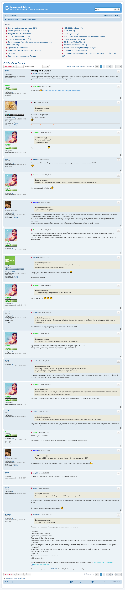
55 (12, 316)
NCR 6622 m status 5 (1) (73, 28)
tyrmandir (7, 312)
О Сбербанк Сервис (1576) (19, 36)
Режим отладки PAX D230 (74, 39)
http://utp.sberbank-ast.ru (42, 565)
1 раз (15, 322)
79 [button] (117, 67)
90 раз (16, 277)
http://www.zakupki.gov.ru (103, 562)
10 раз (16, 217)
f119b (6, 111)
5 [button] (112, 67)
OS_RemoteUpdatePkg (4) (74, 42)
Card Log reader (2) (71, 34)
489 (13, 438)
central (7, 266)
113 (13, 163)
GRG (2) (11, 53)
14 (12, 476)
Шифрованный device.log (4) (75, 45)
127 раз (16, 123)
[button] (97, 66)
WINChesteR (8, 514)
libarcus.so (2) (69, 31)
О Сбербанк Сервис (14, 63)
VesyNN (7, 472)
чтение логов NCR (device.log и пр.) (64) (80, 48)
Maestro (7, 209)
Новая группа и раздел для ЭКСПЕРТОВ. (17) (26, 50)
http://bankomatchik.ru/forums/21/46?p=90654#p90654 (61, 90)
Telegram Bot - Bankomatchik (19, 34)
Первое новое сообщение (75, 66)
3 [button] (106, 67)
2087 (13, 272)
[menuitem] (14, 15)
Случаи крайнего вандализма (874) (22, 28)
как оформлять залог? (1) (18, 31)
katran (6, 159)
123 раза (16, 125)
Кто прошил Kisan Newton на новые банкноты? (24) (84, 36)
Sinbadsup (8, 144)
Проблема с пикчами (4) (18, 48)
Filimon (7, 432)
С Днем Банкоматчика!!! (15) (19, 39)
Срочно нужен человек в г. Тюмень (22, 56)
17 (12, 92)
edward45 (7, 85)
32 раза (16, 276)
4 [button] (109, 67)
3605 (13, 117)
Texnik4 (7, 70)
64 (12, 518)
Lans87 (7, 360)
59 (12, 150)
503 (13, 213)
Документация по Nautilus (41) (76, 50)
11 (12, 74)
